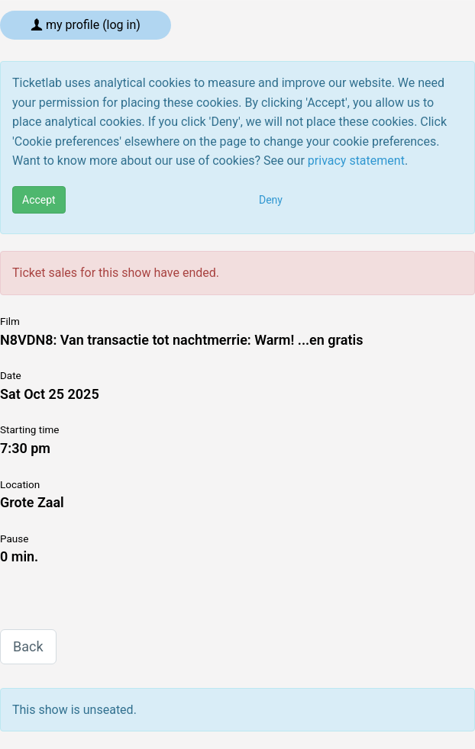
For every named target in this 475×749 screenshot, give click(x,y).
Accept (39, 200)
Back (28, 646)
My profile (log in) (86, 25)
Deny (271, 200)
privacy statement (356, 160)
